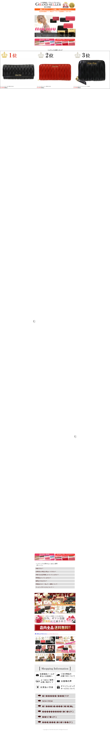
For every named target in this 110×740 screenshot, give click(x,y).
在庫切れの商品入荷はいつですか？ (46, 571)
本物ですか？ (39, 568)
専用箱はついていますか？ (43, 578)
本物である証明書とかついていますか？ (47, 574)
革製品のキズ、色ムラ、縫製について (46, 584)
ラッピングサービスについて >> (45, 587)
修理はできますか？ (41, 581)
